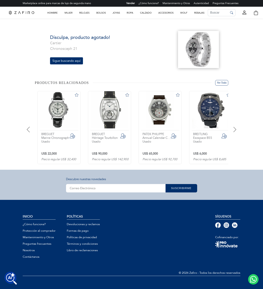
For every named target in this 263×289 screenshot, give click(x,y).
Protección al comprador (39, 231)
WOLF (183, 12)
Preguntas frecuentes (37, 244)
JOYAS (116, 12)
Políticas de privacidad (82, 237)
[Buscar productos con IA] (10, 278)
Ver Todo (222, 82)
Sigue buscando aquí (66, 61)
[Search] (218, 12)
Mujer (69, 12)
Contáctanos (31, 257)
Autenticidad (201, 3)
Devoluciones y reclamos (83, 224)
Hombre (52, 12)
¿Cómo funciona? (149, 3)
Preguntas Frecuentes (225, 3)
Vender (130, 3)
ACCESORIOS (166, 12)
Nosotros (29, 250)
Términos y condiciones (82, 244)
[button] (256, 12)
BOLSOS (101, 12)
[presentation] (33, 127)
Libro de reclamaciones (82, 250)
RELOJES (84, 12)
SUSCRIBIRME (181, 188)
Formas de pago (78, 231)
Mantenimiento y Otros (176, 3)
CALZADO (146, 12)
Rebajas (199, 12)
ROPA (130, 12)
